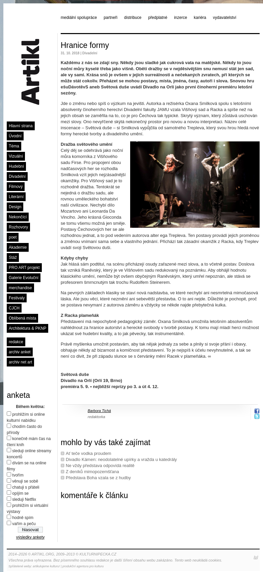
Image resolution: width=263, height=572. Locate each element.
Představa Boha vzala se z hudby (98, 477)
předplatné (157, 17)
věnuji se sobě (25, 481)
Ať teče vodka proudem (88, 453)
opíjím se (20, 493)
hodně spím (22, 517)
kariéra (200, 17)
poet (13, 237)
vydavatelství (224, 17)
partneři (110, 17)
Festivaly (17, 298)
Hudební (16, 166)
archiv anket (20, 352)
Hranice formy (85, 45)
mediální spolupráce (79, 17)
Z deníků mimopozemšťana (92, 471)
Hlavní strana (21, 126)
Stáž (13, 257)
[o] (256, 557)
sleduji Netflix (24, 499)
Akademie (18, 247)
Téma (14, 146)
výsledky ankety (30, 537)
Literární (16, 196)
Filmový (16, 186)
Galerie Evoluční (23, 277)
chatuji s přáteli (25, 487)
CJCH (14, 308)
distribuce (132, 17)
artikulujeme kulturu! (46, 566)
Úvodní (15, 136)
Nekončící (18, 217)
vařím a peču (23, 523)
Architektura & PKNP (27, 328)
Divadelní (17, 176)
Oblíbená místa (22, 318)
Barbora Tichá (99, 411)
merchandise (20, 287)
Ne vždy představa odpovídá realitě (100, 465)
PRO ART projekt (24, 267)
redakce (16, 341)
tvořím (17, 475)
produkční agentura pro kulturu (83, 566)
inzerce (180, 17)
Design (15, 207)
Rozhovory (18, 227)
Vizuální (16, 156)
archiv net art (20, 362)
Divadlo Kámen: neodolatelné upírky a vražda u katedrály (121, 459)
